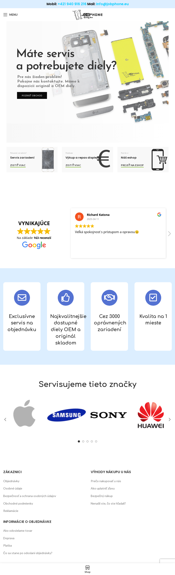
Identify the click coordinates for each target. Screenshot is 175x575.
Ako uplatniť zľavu (103, 488)
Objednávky (11, 481)
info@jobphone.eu (112, 4)
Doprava (8, 538)
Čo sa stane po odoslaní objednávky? (27, 553)
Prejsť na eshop (132, 165)
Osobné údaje (12, 488)
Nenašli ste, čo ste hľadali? (108, 503)
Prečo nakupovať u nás (106, 481)
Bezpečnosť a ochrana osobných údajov (29, 496)
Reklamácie (10, 511)
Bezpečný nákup (102, 496)
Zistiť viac (18, 165)
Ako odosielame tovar (17, 530)
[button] (169, 235)
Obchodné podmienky (18, 503)
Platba (7, 545)
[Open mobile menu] (10, 14)
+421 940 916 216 (72, 4)
